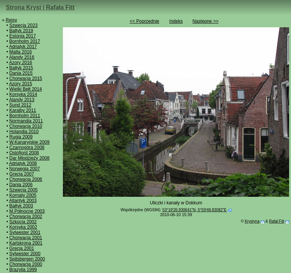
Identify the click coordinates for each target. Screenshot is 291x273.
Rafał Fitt (276, 221)
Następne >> (205, 21)
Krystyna (252, 221)
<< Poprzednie (144, 21)
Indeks (176, 21)
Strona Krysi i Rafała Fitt (40, 7)
